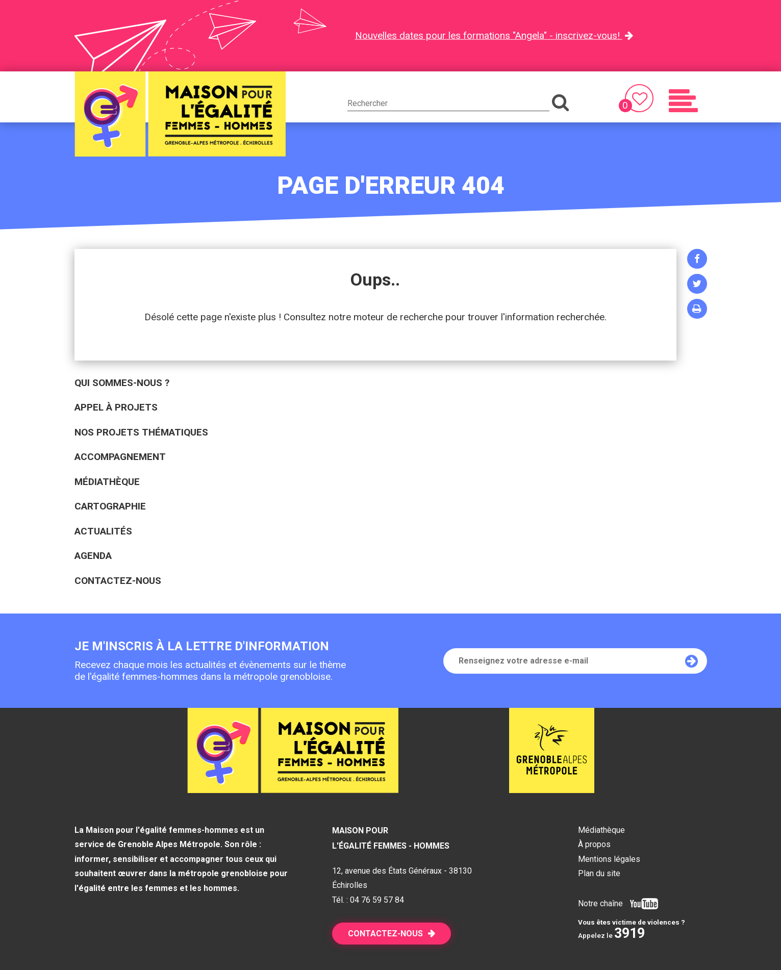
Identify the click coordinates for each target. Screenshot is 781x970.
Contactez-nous (117, 580)
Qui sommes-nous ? (121, 383)
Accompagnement (120, 457)
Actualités (103, 531)
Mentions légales (609, 859)
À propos (594, 844)
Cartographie (110, 506)
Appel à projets (116, 407)
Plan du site (599, 873)
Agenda (93, 555)
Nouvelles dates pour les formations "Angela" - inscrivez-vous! (488, 35)
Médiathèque (107, 482)
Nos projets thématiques (141, 432)
